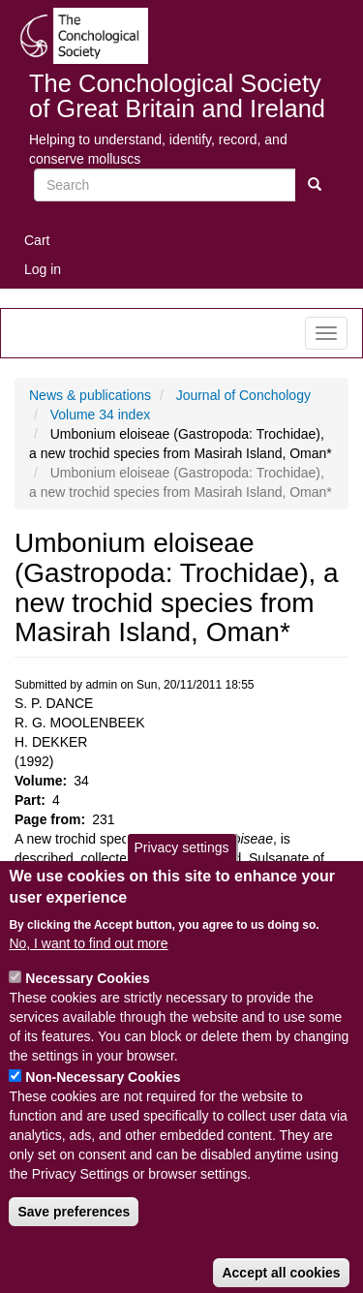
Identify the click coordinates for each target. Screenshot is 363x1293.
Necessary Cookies (87, 1007)
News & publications (90, 395)
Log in (42, 269)
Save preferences (73, 1240)
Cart (36, 240)
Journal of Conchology (243, 395)
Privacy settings (181, 876)
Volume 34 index (100, 414)
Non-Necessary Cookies (102, 1106)
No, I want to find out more (88, 972)
